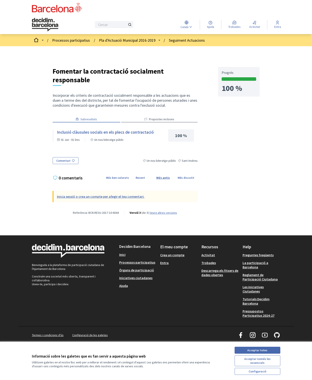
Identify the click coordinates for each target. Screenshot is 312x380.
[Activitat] (255, 25)
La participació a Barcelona (255, 265)
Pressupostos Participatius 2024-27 (258, 313)
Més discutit (186, 178)
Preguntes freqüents (258, 255)
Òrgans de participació (136, 270)
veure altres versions (163, 213)
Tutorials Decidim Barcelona (256, 301)
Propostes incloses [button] (159, 119)
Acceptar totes (257, 350)
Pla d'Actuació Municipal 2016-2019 (127, 40)
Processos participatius (71, 40)
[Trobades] (234, 25)
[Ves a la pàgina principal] (51, 25)
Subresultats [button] (86, 119)
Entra (164, 263)
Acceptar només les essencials (257, 361)
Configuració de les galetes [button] (90, 335)
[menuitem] (138, 254)
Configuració (257, 371)
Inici (122, 254)
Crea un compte (172, 255)
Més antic (163, 178)
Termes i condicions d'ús (48, 335)
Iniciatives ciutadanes (135, 278)
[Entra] (278, 25)
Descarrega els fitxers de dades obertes (219, 272)
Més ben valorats (117, 178)
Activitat (208, 255)
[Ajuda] (210, 25)
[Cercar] (114, 24)
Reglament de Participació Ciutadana (260, 277)
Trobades (208, 263)
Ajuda (123, 285)
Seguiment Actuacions (187, 40)
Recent (140, 178)
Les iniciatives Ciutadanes (253, 289)
